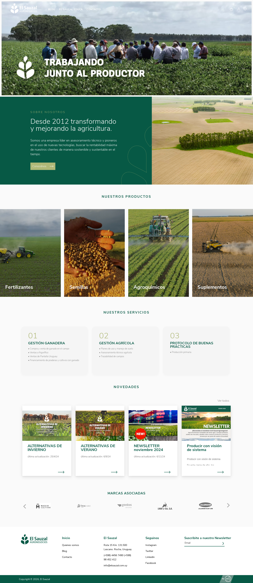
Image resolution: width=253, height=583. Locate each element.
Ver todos (223, 401)
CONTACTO (94, 9)
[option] (126, 48)
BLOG (51, 9)
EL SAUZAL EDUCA (71, 9)
